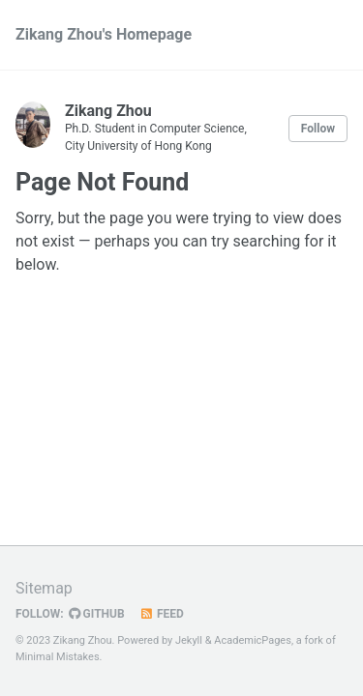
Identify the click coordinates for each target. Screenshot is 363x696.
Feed (161, 614)
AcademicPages (252, 640)
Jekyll (188, 640)
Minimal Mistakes (57, 657)
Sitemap (44, 588)
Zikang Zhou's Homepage (103, 34)
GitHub (97, 614)
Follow (318, 128)
